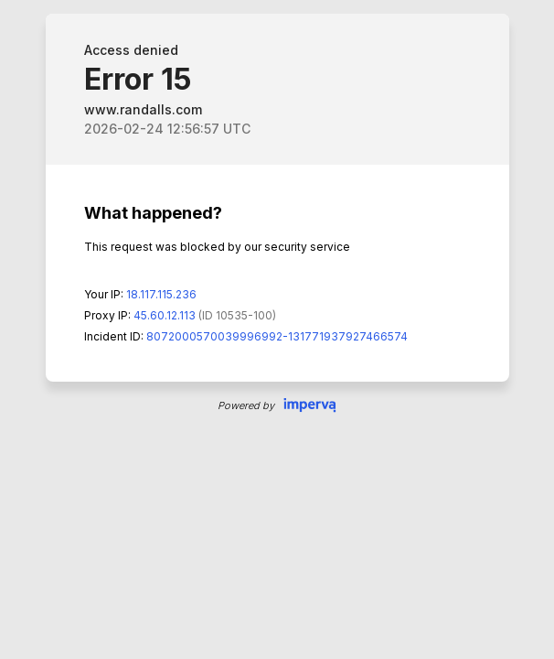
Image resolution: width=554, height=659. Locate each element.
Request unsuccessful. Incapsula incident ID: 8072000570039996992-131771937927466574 (277, 329)
